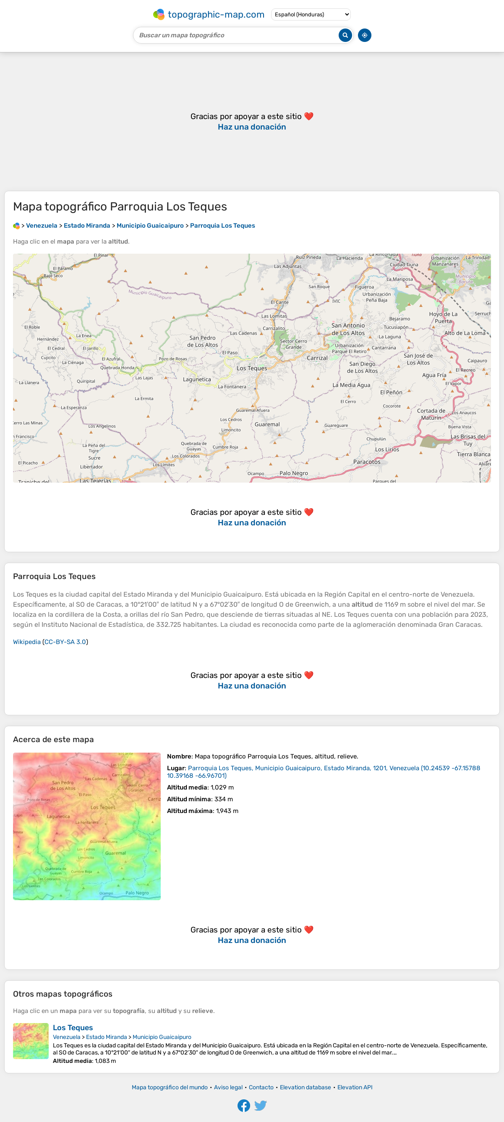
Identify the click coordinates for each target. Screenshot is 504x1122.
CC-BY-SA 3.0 (65, 642)
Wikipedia (27, 642)
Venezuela (67, 1037)
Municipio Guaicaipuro (162, 1037)
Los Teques (73, 1027)
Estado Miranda (106, 1037)
